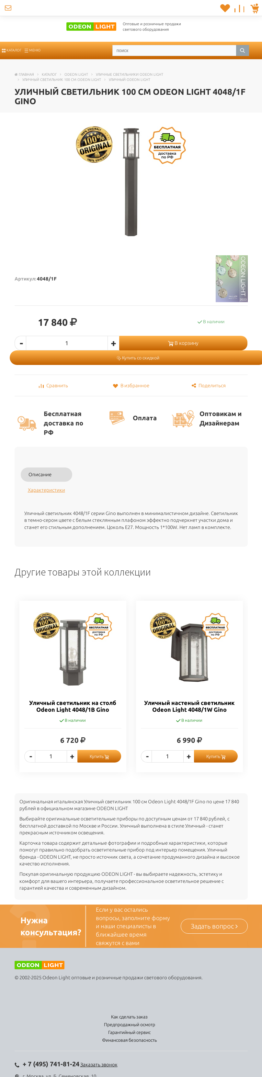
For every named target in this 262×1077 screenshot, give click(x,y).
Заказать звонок (99, 1064)
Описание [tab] (39, 474)
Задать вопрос (214, 926)
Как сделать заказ (129, 1016)
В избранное (131, 385)
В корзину (183, 343)
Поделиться (209, 385)
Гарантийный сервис (129, 1032)
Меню (32, 50)
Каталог (11, 50)
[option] (73, 691)
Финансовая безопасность (129, 1040)
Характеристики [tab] (46, 490)
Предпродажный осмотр (129, 1024)
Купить (99, 756)
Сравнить (53, 385)
